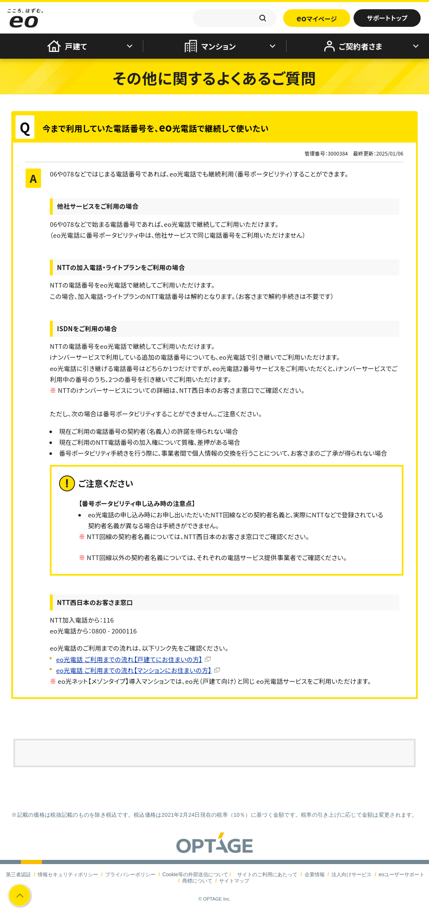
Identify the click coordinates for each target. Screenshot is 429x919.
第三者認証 (18, 874)
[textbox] (235, 18)
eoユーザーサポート (401, 874)
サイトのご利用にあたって (267, 874)
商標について (197, 881)
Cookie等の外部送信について (195, 874)
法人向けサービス (351, 874)
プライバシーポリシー (130, 874)
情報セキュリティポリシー (68, 874)
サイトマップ (234, 881)
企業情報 (315, 874)
